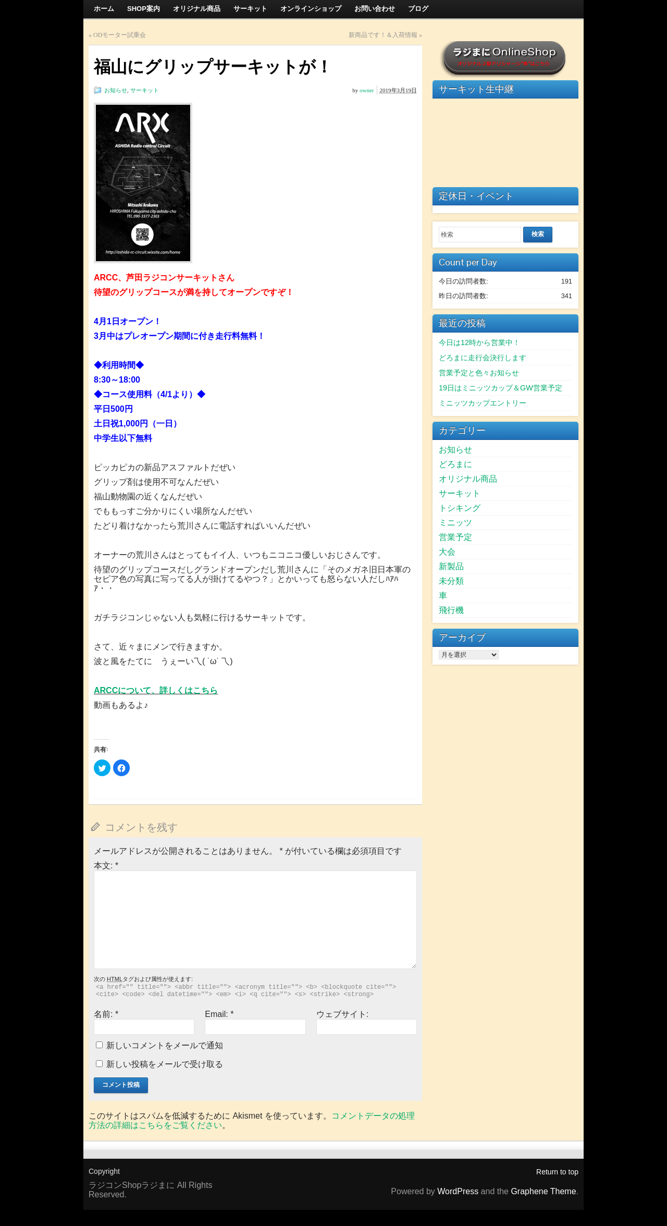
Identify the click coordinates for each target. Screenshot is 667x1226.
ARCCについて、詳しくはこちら (156, 690)
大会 (447, 551)
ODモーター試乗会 (119, 35)
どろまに (455, 464)
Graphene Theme (543, 1191)
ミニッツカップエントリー (482, 403)
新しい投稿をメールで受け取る (164, 1064)
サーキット (144, 90)
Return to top (557, 1172)
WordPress (457, 1191)
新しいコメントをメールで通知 (164, 1045)
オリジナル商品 (468, 478)
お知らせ (115, 90)
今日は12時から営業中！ (479, 342)
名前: (106, 1014)
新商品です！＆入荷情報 (383, 35)
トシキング (459, 508)
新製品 (451, 566)
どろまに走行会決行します (482, 357)
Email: (219, 1014)
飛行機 (451, 610)
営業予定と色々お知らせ (479, 373)
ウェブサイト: (342, 1014)
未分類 (451, 581)
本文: (106, 865)
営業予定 (455, 537)
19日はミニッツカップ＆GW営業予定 (500, 388)
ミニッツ (455, 522)
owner (367, 90)
